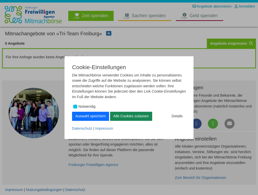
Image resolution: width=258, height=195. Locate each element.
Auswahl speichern (90, 116)
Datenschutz (82, 128)
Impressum (104, 128)
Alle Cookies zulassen (131, 116)
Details (177, 116)
